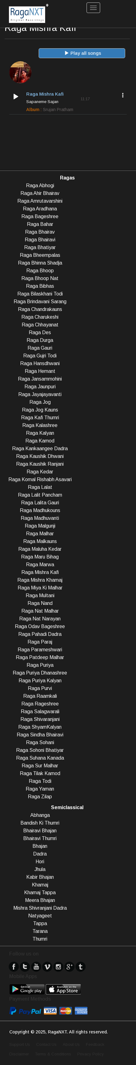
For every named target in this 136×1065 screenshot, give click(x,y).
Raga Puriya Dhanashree (40, 672)
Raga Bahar (40, 224)
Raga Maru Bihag (40, 556)
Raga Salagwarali (40, 711)
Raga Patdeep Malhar (40, 657)
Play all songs (82, 53)
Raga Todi (40, 781)
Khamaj (40, 884)
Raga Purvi (40, 688)
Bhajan (39, 846)
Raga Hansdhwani (40, 363)
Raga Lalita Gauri (40, 502)
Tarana (40, 931)
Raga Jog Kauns (40, 409)
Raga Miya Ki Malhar (40, 587)
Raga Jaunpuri (40, 386)
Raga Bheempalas (40, 255)
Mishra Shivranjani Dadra (40, 908)
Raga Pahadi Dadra (40, 634)
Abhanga (40, 815)
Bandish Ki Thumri (39, 823)
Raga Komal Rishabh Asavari (40, 479)
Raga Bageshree (39, 216)
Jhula (39, 869)
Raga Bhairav (40, 232)
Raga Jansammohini (40, 379)
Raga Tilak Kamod (40, 773)
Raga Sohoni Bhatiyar (40, 750)
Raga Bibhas (40, 286)
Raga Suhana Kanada (40, 758)
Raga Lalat (40, 487)
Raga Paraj (40, 642)
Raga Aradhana (40, 208)
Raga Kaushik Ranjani (40, 464)
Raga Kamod (39, 440)
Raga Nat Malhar (40, 611)
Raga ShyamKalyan (40, 727)
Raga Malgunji (40, 525)
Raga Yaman (40, 788)
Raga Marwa (40, 564)
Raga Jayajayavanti (40, 394)
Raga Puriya (40, 665)
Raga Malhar (40, 533)
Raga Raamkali (40, 696)
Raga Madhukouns (40, 510)
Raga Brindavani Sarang (40, 301)
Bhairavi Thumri (40, 838)
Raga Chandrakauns (40, 309)
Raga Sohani (40, 742)
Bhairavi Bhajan (40, 830)
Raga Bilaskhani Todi (40, 293)
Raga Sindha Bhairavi (40, 734)
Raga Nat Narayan (40, 618)
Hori (40, 861)
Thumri (39, 939)
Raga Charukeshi (39, 317)
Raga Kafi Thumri (40, 417)
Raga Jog (40, 402)
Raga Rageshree (40, 703)
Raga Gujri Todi (40, 355)
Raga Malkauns (40, 541)
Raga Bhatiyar (40, 247)
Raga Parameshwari (40, 649)
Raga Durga (40, 340)
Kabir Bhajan (40, 877)
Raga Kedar (40, 471)
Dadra (40, 853)
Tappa (40, 923)
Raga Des (40, 332)
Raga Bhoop (40, 270)
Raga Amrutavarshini (39, 201)
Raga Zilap (40, 796)
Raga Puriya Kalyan (40, 680)
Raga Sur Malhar (40, 765)
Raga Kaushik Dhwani (40, 456)
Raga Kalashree (39, 425)
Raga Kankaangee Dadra (40, 448)
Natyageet (40, 915)
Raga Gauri (40, 348)
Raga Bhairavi (40, 239)
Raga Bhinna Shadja (40, 262)
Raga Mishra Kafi (40, 572)
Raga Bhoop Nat (39, 278)
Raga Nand (40, 603)
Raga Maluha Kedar (40, 549)
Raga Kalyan (40, 433)
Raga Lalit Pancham (40, 495)
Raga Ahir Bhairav (39, 193)
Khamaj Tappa (40, 892)
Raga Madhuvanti (40, 518)
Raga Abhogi (40, 185)
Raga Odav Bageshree (40, 626)
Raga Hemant (40, 371)
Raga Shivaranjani (40, 719)
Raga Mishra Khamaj (39, 580)
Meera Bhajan (40, 900)
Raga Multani (40, 595)
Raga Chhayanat (40, 324)
